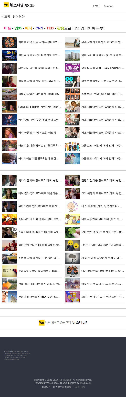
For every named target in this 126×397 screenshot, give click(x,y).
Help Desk (79, 387)
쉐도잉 (5, 16)
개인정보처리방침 (62, 387)
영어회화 (19, 16)
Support (109, 6)
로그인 (95, 6)
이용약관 (46, 387)
